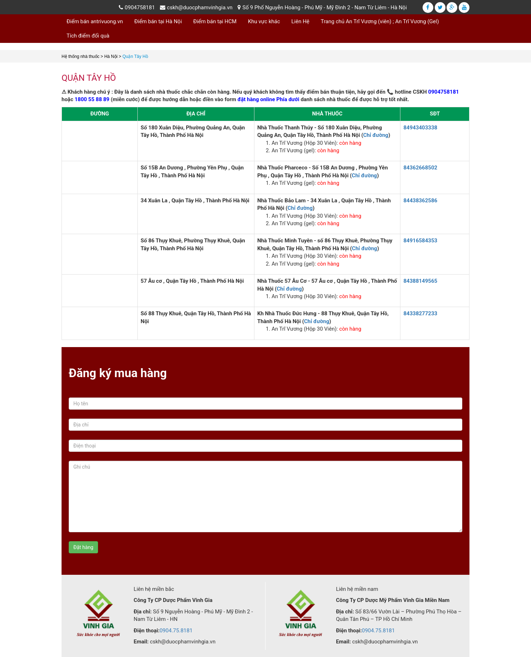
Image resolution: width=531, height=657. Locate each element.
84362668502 (420, 167)
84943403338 (420, 127)
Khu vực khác (264, 21)
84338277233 (420, 313)
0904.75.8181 (176, 630)
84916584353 (420, 240)
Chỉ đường (375, 135)
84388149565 (420, 281)
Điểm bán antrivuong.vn (95, 21)
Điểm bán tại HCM (215, 21)
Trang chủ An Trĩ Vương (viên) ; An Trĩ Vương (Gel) (380, 21)
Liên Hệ (300, 21)
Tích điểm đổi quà (88, 36)
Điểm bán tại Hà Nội (158, 21)
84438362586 (420, 200)
